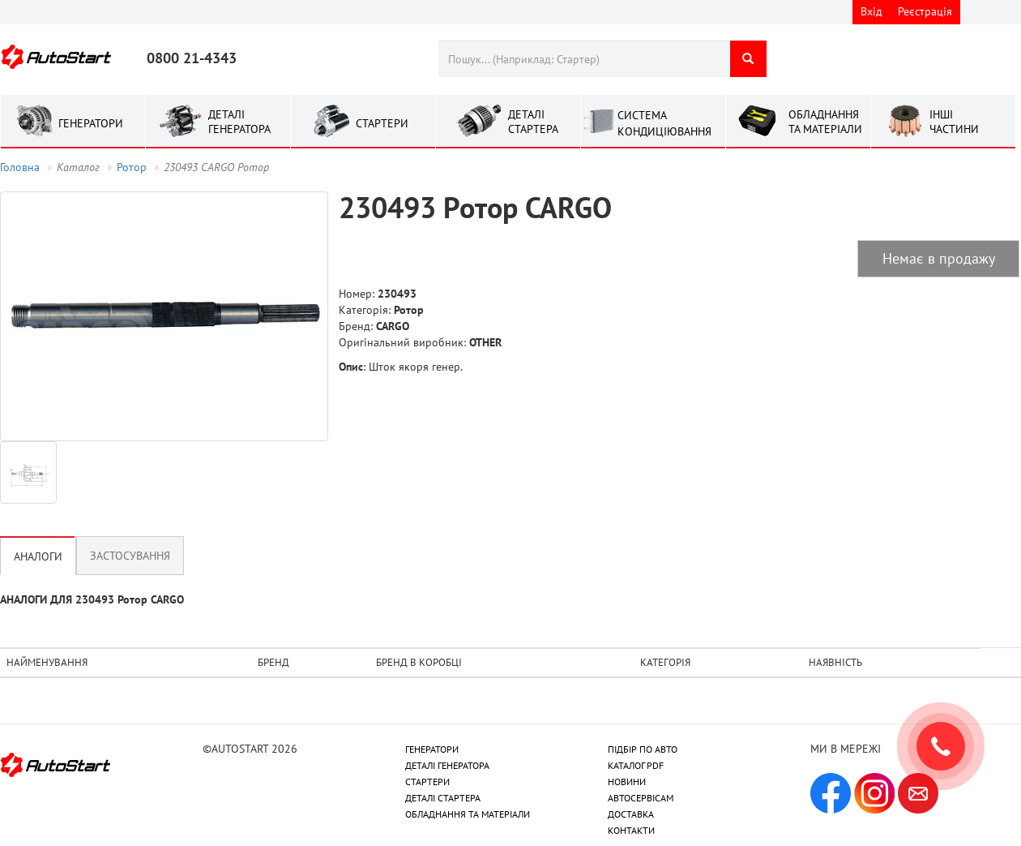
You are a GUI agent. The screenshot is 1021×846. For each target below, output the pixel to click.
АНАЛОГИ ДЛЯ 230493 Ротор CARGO (92, 599)
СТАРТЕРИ (427, 781)
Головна (20, 167)
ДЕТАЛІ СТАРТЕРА (443, 798)
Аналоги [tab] (38, 556)
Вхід (871, 11)
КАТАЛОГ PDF (636, 765)
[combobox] (583, 59)
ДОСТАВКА (631, 814)
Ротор (132, 167)
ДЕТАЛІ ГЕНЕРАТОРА (447, 765)
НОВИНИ (627, 781)
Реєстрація (925, 11)
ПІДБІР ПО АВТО (642, 749)
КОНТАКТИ (631, 830)
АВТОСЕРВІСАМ (640, 798)
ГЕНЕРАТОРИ (432, 749)
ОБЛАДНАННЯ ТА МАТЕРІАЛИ (467, 814)
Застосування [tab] (130, 555)
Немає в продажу (938, 258)
